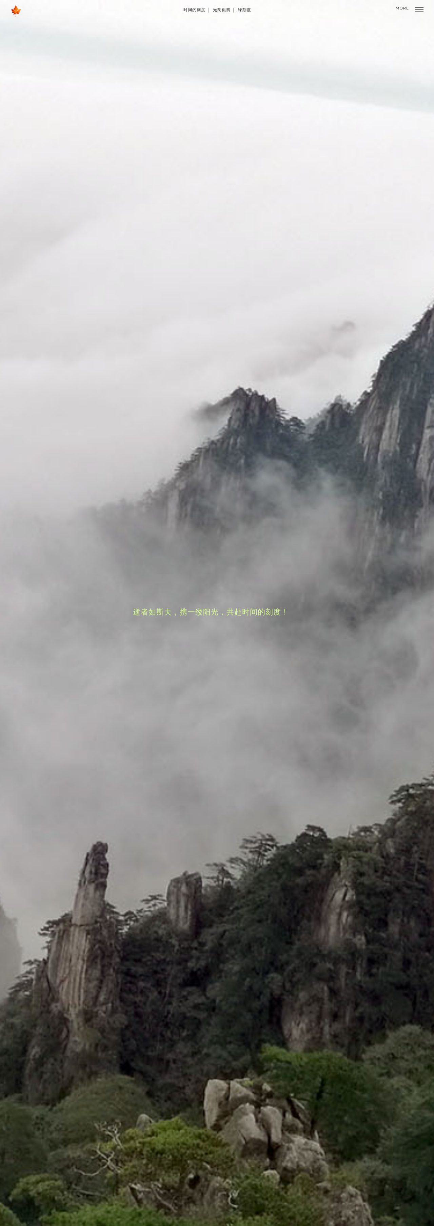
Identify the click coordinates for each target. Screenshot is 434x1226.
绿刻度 (244, 10)
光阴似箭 (222, 10)
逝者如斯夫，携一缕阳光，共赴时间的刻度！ (211, 611)
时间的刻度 (194, 10)
